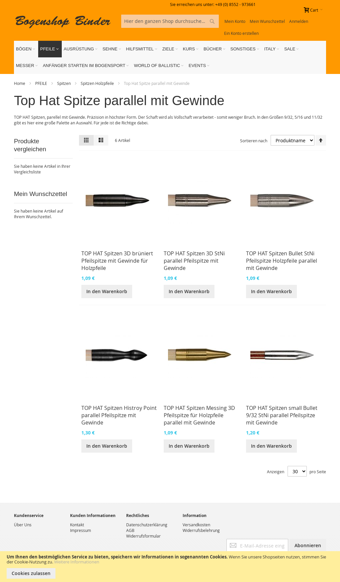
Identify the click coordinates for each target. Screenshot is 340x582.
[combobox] (169, 21)
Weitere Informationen (76, 562)
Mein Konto (234, 21)
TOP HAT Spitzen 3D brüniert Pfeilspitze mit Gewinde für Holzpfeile (117, 261)
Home (20, 83)
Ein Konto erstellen (241, 33)
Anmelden (298, 21)
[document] (170, 566)
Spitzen (64, 83)
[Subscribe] (308, 545)
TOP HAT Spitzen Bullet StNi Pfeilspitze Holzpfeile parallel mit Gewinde (281, 261)
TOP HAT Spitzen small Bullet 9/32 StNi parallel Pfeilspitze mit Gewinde (281, 415)
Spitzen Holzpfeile (98, 83)
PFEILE (41, 83)
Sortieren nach (253, 140)
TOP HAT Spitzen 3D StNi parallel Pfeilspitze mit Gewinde (194, 261)
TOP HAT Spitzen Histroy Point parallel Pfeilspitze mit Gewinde (119, 415)
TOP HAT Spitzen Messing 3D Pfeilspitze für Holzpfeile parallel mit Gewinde (199, 415)
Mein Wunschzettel (267, 21)
